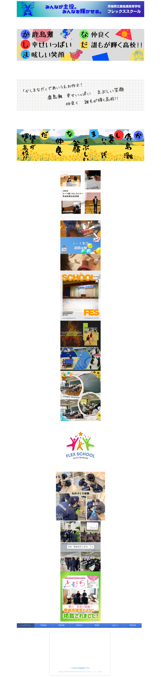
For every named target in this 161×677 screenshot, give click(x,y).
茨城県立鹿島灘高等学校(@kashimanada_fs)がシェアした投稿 (80, 672)
